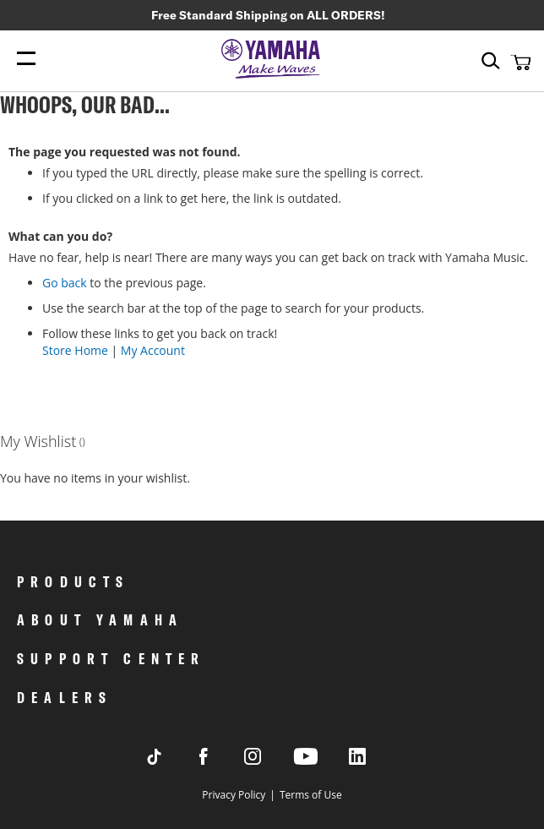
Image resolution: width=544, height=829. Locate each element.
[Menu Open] (26, 59)
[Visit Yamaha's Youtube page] (321, 763)
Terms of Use (311, 795)
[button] (518, 61)
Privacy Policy (233, 795)
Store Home (75, 350)
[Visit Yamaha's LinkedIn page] (373, 760)
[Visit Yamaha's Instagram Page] (268, 760)
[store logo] (272, 60)
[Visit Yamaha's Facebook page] (219, 760)
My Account (153, 350)
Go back (64, 283)
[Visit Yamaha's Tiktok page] (170, 760)
